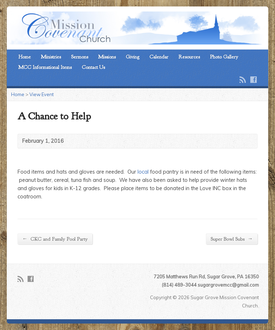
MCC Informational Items (45, 67)
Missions (107, 56)
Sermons (79, 56)
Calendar (158, 56)
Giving (132, 56)
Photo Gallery (224, 56)
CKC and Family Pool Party (54, 238)
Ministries (51, 56)
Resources (189, 56)
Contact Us (93, 67)
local (142, 172)
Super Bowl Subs (231, 238)
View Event (41, 94)
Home (24, 56)
